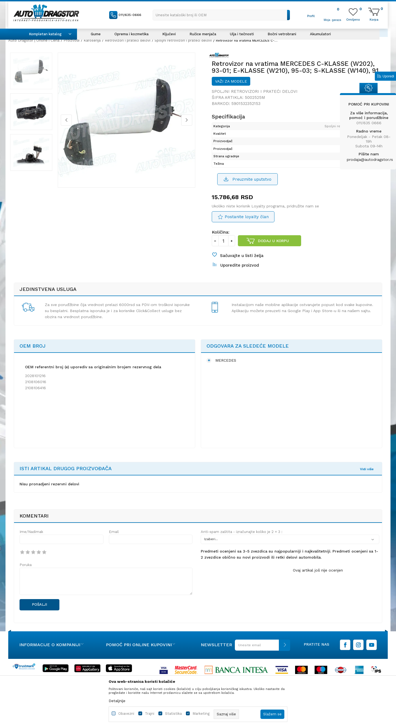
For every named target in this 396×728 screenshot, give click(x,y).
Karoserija (92, 40)
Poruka (26, 574)
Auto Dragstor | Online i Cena (33, 40)
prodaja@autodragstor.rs (370, 159)
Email (114, 541)
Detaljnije (117, 701)
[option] (34, 74)
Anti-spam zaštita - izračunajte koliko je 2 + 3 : (241, 541)
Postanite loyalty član (247, 221)
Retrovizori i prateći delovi (127, 40)
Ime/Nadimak (31, 541)
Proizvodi (71, 40)
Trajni (149, 713)
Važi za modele (231, 85)
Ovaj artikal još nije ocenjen (318, 579)
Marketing (201, 713)
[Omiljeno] (353, 19)
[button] (221, 15)
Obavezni (126, 713)
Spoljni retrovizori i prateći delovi (183, 40)
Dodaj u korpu (273, 245)
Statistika (173, 713)
